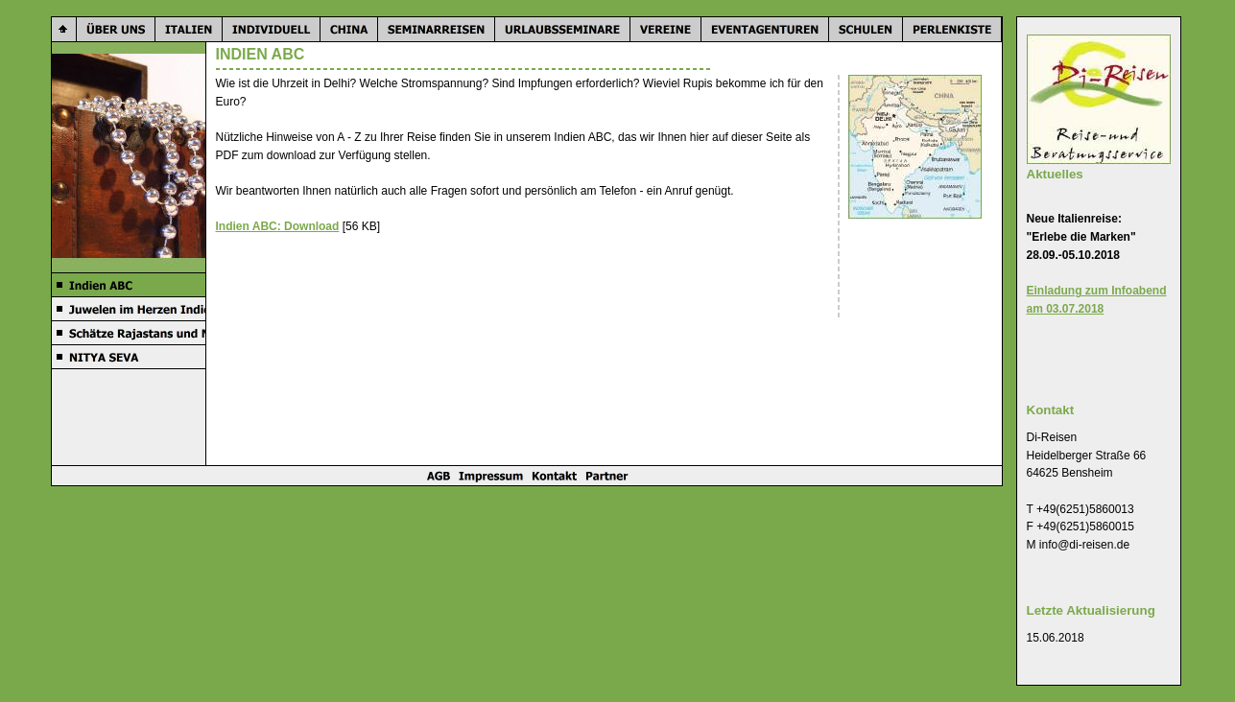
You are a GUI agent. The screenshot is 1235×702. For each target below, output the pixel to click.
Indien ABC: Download (278, 226)
